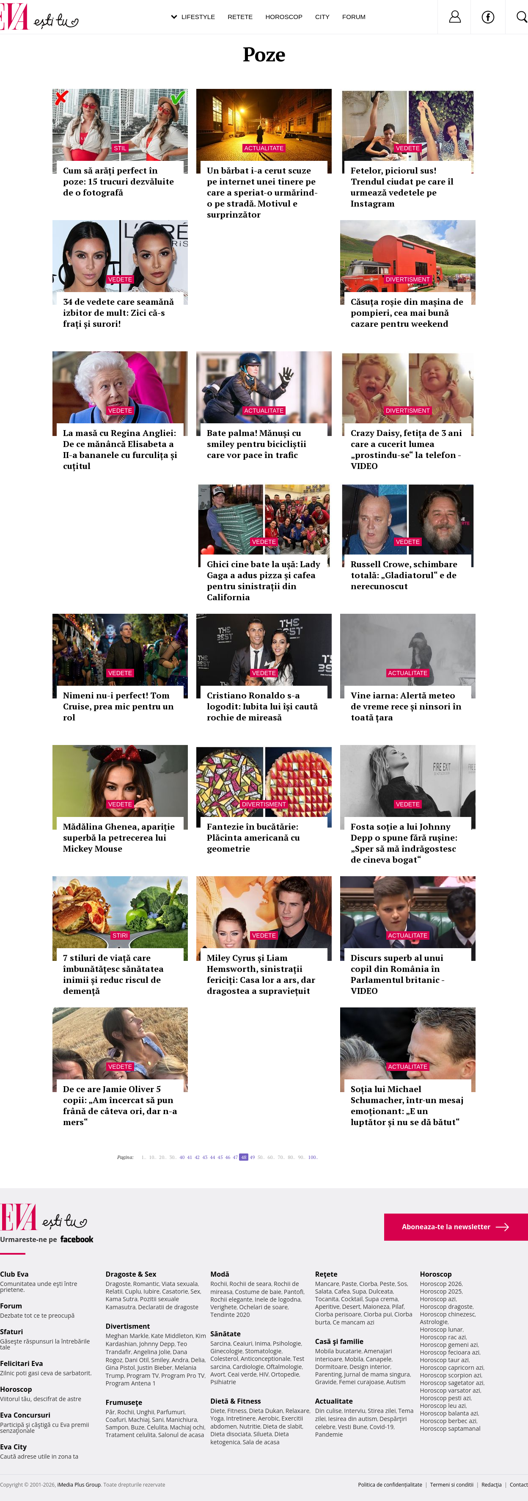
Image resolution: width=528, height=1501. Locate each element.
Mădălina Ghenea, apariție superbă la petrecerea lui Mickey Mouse (119, 837)
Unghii (145, 1412)
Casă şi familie (339, 1341)
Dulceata (380, 1291)
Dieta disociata (230, 1434)
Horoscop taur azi (444, 1360)
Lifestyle (198, 16)
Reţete (326, 1274)
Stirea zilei (382, 1411)
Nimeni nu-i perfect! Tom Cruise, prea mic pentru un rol (118, 706)
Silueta (262, 1434)
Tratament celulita (131, 1435)
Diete (217, 1411)
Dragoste (118, 1284)
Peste (387, 1284)
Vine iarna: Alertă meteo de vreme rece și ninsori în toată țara (406, 706)
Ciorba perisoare (338, 1314)
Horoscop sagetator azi (451, 1383)
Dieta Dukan (266, 1411)
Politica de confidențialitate (390, 1484)
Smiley (160, 1360)
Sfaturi (11, 1331)
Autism (396, 1382)
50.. (261, 1157)
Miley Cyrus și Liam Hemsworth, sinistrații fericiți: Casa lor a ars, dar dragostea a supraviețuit (261, 974)
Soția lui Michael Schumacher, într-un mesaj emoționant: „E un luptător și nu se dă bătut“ (407, 1105)
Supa (359, 1291)
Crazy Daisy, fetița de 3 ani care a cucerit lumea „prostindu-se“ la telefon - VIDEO (406, 449)
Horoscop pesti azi (445, 1398)
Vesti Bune (352, 1427)
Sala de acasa (261, 1442)
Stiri (120, 935)
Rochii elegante (231, 1299)
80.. (291, 1157)
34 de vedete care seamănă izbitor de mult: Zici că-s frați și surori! (118, 312)
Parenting (328, 1374)
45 (220, 1157)
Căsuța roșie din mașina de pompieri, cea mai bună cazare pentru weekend (407, 312)
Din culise (328, 1411)
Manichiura (181, 1419)
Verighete (223, 1307)
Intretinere (241, 1418)
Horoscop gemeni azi (449, 1345)
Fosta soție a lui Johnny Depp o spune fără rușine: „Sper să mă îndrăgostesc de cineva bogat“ (404, 843)
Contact (519, 1484)
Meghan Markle (127, 1336)
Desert (351, 1306)
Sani (158, 1419)
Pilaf (398, 1306)
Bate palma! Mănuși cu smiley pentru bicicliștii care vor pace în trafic (256, 444)
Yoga (217, 1418)
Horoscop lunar (441, 1329)
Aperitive (327, 1306)
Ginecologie (226, 1351)
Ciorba (368, 1284)
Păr (110, 1412)
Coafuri (116, 1419)
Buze (137, 1427)
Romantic (146, 1284)
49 (252, 1157)
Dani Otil (137, 1360)
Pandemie (329, 1434)
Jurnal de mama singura (377, 1374)
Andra (180, 1360)
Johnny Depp (157, 1344)
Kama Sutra (122, 1299)
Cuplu (133, 1291)
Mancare (327, 1284)
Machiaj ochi (187, 1427)
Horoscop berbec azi (448, 1421)
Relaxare (298, 1411)
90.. (301, 1157)
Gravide (326, 1382)
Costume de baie (258, 1292)
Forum (354, 16)
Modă (219, 1274)
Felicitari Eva (21, 1363)
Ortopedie (285, 1374)
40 (181, 1157)
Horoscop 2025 (441, 1291)
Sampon (117, 1427)
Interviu (354, 1411)
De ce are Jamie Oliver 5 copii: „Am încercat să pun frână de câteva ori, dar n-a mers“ (120, 1105)
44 (212, 1157)
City (322, 16)
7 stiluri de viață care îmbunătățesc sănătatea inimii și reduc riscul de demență (113, 974)
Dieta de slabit (282, 1426)
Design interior (369, 1367)
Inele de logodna (277, 1299)
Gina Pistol (120, 1367)
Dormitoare (331, 1367)
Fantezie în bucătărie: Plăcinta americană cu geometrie (253, 837)
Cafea (342, 1291)
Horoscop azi (438, 1299)
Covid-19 (381, 1427)
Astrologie (434, 1322)
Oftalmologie (284, 1367)
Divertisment (408, 279)
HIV (264, 1374)
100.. (313, 1157)
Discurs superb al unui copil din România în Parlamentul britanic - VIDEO (397, 974)
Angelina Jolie (151, 1352)
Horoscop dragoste (446, 1306)
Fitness (237, 1411)
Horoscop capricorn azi (451, 1367)
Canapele (379, 1359)
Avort (217, 1374)
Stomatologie (263, 1351)
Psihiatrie (223, 1382)
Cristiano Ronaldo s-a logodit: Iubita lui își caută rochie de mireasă (262, 706)
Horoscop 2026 (441, 1284)
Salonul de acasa (181, 1435)
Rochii (125, 1412)
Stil (120, 148)
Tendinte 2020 (230, 1315)
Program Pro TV (183, 1375)
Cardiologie (248, 1367)
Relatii (114, 1291)
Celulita (157, 1427)
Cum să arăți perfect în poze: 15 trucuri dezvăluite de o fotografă (118, 181)
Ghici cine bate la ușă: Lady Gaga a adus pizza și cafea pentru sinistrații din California (263, 580)
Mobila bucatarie (338, 1351)
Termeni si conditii (452, 1484)
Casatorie (175, 1291)
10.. (153, 1157)
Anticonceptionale (266, 1359)
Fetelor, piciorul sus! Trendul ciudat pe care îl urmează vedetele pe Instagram (402, 187)
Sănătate (225, 1333)
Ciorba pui (377, 1314)
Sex (195, 1291)
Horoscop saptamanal (450, 1428)
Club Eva (14, 1274)
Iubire (151, 1291)
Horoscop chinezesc (447, 1314)
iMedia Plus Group (79, 1484)
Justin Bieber (155, 1367)
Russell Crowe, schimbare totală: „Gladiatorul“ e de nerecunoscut (404, 575)
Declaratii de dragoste (168, 1307)
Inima (262, 1343)
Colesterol (224, 1359)
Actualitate (264, 148)
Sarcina (220, 1343)
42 (197, 1157)
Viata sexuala (180, 1284)
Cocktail (352, 1299)
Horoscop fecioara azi (449, 1352)
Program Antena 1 (131, 1383)
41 (189, 1157)
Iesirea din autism (352, 1419)
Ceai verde (242, 1374)
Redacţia (491, 1484)
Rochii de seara (250, 1284)
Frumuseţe (124, 1402)
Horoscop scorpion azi (450, 1375)
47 (235, 1157)
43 (204, 1157)
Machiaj (139, 1419)
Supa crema (381, 1299)
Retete (240, 16)
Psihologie (287, 1343)
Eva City (13, 1446)
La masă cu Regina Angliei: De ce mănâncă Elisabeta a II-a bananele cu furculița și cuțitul (120, 449)
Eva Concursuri (25, 1415)
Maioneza (376, 1306)
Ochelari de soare (263, 1307)
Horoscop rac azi (443, 1337)
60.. (271, 1157)
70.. (281, 1157)
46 (227, 1157)
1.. (143, 1157)
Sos (402, 1284)
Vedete (408, 148)
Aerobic (268, 1418)
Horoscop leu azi (442, 1406)
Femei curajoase (361, 1382)
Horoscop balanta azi (449, 1413)
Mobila (354, 1359)
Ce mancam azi (353, 1322)
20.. (163, 1157)
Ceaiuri (243, 1343)
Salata (323, 1291)
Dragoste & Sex (131, 1274)
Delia (198, 1360)
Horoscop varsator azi (450, 1390)
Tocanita (327, 1299)
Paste (349, 1284)
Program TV (142, 1375)
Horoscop (283, 16)
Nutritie (250, 1426)
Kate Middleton (172, 1336)
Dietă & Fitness (235, 1401)
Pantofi (293, 1292)
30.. (173, 1157)
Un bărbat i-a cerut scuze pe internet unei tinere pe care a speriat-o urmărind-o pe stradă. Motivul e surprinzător (262, 192)
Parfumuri (170, 1412)
